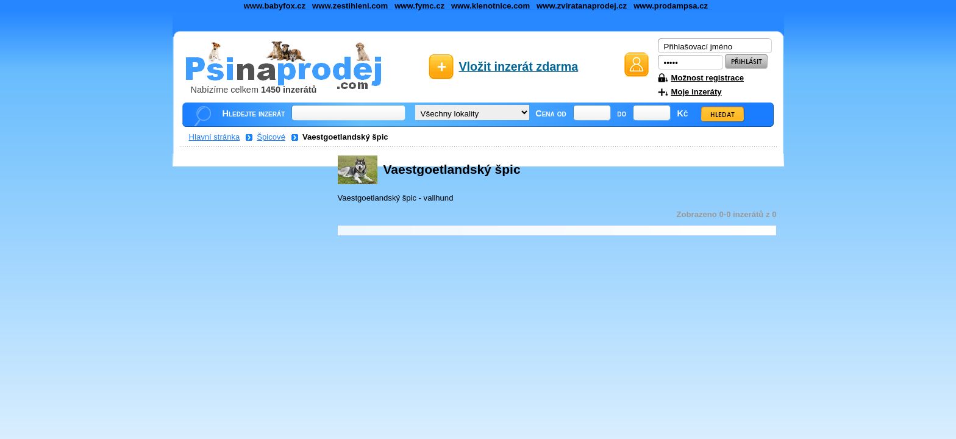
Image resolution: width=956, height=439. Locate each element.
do (621, 113)
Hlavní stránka (214, 136)
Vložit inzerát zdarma (519, 66)
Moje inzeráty (696, 91)
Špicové (271, 136)
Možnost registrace (707, 77)
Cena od (550, 113)
